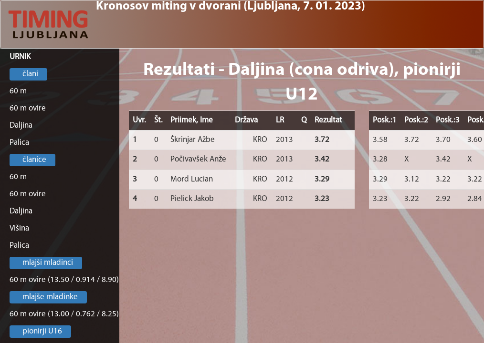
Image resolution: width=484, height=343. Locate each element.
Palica (19, 143)
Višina (19, 228)
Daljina (21, 125)
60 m (18, 91)
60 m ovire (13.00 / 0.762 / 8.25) (64, 314)
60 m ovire (28, 108)
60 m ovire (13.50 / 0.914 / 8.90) (64, 280)
